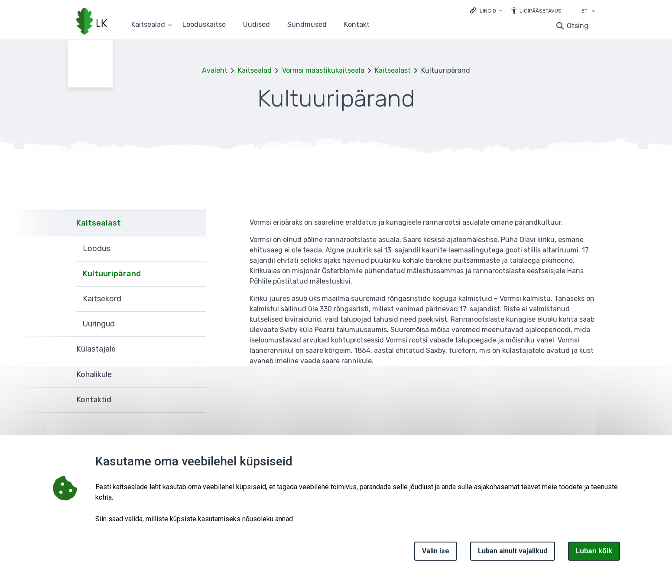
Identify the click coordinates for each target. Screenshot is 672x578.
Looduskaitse (204, 25)
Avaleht (214, 70)
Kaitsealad (255, 70)
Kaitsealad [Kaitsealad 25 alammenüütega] (148, 25)
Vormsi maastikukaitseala (323, 70)
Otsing (577, 26)
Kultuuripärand (112, 273)
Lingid (488, 11)
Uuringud (99, 324)
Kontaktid (93, 399)
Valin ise (435, 551)
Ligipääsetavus (540, 11)
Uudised (256, 25)
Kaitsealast (393, 70)
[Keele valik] (593, 11)
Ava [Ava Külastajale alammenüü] (195, 349)
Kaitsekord (102, 299)
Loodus (96, 248)
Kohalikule (94, 374)
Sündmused (307, 25)
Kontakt (357, 25)
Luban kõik (594, 551)
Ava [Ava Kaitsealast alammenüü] (195, 223)
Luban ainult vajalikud (512, 551)
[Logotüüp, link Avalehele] (91, 22)
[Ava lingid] (486, 10)
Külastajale (96, 349)
